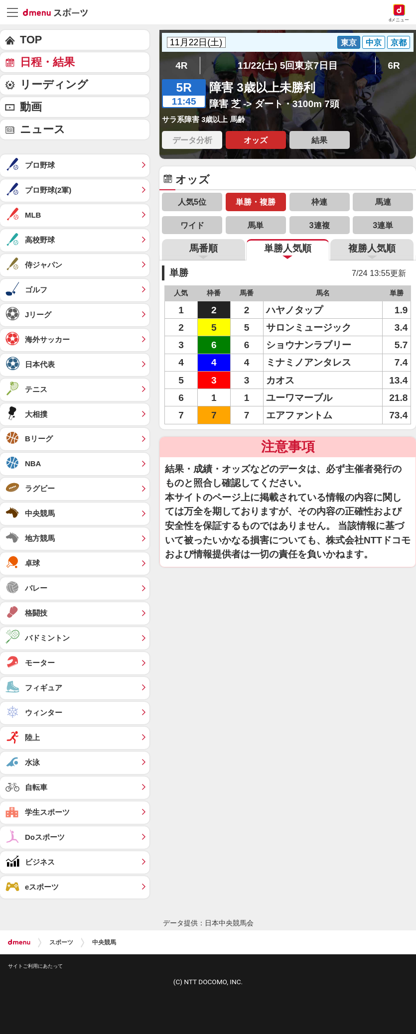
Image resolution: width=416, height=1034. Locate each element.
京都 (399, 42)
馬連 (383, 201)
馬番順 (203, 248)
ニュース (42, 129)
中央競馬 (104, 942)
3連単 (383, 225)
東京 (349, 42)
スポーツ (61, 942)
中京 (374, 42)
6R (394, 65)
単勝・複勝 (256, 201)
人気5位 (192, 201)
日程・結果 (47, 62)
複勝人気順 (372, 248)
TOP (31, 39)
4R (181, 65)
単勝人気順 (287, 248)
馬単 (256, 225)
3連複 (319, 225)
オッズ (256, 139)
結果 (319, 139)
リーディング (54, 84)
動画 (31, 107)
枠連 (319, 201)
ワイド (192, 225)
